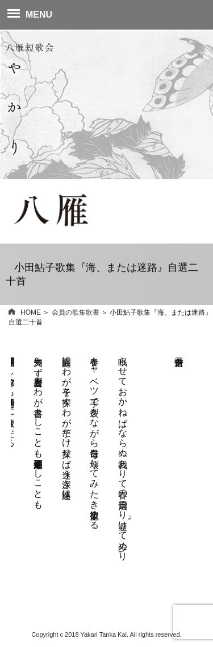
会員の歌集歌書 (75, 312)
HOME (25, 312)
